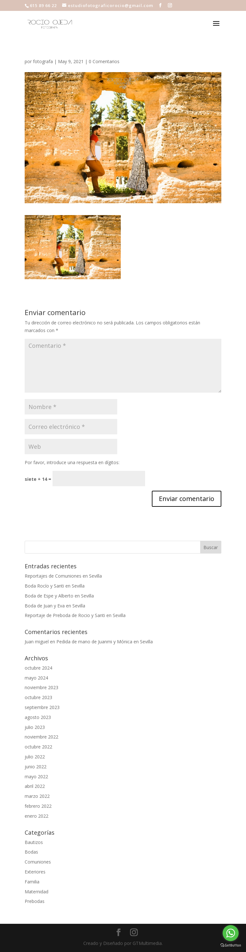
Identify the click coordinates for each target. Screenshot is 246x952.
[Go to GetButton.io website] (230, 945)
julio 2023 (35, 727)
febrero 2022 (38, 806)
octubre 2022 (38, 747)
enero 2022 (36, 816)
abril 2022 (35, 786)
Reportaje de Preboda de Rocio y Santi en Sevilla (75, 615)
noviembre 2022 (41, 737)
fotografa (43, 61)
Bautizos (34, 842)
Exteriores (35, 872)
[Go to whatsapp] (231, 933)
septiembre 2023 (42, 707)
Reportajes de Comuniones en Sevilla (63, 576)
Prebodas (35, 901)
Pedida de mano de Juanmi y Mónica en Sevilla (104, 642)
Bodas (31, 852)
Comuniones (38, 862)
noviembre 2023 (41, 687)
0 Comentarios (104, 61)
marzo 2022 (37, 796)
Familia (32, 882)
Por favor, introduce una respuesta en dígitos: (72, 462)
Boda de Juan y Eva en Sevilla (55, 606)
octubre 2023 (38, 697)
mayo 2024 (36, 678)
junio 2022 (35, 767)
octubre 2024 (38, 668)
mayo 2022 (36, 776)
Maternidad (36, 892)
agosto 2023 (38, 717)
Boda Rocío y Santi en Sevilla (55, 586)
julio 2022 (35, 757)
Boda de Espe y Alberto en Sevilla (59, 596)
